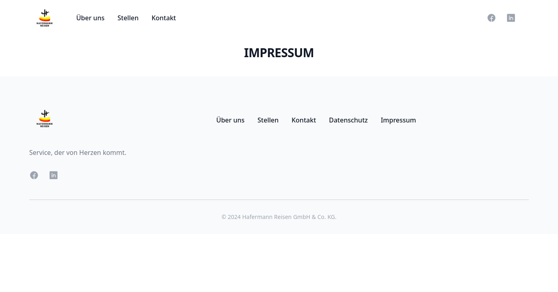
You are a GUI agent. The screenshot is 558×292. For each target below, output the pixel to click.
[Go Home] (44, 18)
